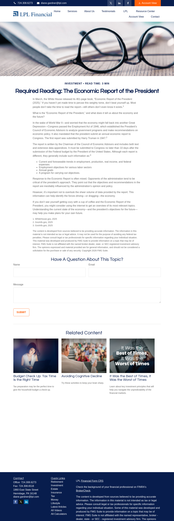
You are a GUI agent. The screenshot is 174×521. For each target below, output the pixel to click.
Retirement (57, 482)
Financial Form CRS (92, 481)
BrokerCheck (83, 490)
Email (92, 264)
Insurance (56, 492)
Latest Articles (58, 506)
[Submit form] (21, 312)
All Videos (56, 510)
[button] (57, 11)
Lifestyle (55, 503)
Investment (57, 485)
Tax (53, 496)
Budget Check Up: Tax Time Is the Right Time (34, 378)
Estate (54, 489)
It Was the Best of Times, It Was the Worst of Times (130, 378)
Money (54, 499)
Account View (148, 3)
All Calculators (59, 514)
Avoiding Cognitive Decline (81, 376)
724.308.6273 (23, 3)
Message (18, 284)
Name (16, 264)
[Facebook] (127, 3)
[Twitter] (110, 3)
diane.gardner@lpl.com (52, 3)
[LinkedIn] (119, 3)
